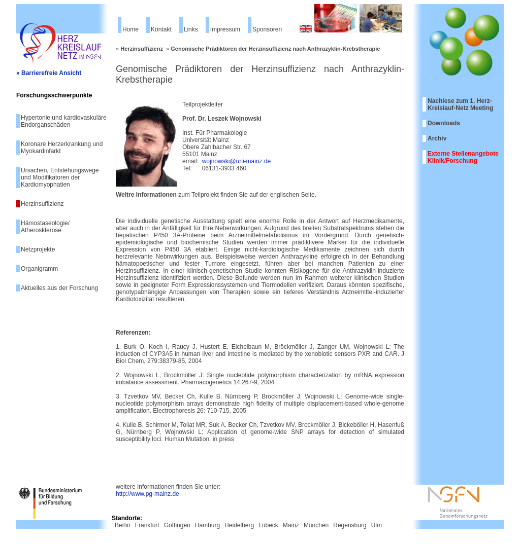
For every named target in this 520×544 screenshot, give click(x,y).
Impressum (225, 29)
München (316, 525)
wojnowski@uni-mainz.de (236, 161)
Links (191, 29)
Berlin (123, 525)
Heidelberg (239, 525)
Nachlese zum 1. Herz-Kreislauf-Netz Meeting (460, 104)
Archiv (437, 138)
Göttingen (177, 525)
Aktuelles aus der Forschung (59, 288)
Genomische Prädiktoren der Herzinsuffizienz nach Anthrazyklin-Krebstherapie (275, 49)
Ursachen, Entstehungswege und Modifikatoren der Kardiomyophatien (60, 177)
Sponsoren (267, 29)
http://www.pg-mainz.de (147, 493)
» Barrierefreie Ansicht (48, 73)
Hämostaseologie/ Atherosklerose (45, 227)
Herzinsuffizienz (42, 203)
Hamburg (207, 525)
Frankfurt (147, 525)
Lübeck (268, 525)
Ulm (376, 525)
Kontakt (161, 29)
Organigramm (39, 268)
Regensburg (349, 525)
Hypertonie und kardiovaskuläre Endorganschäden (64, 121)
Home (130, 29)
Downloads (444, 123)
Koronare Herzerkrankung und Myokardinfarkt (62, 147)
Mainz (291, 525)
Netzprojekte (38, 249)
